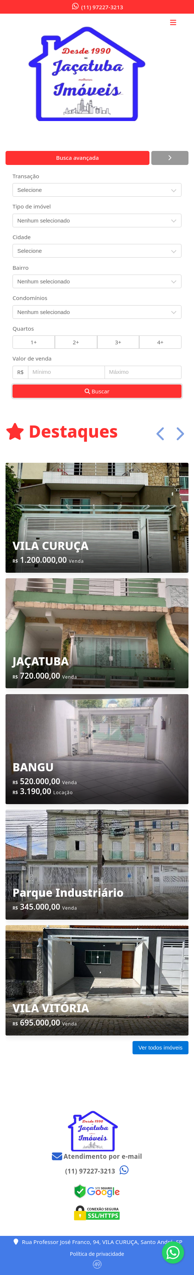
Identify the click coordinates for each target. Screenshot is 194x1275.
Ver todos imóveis (160, 1047)
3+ (118, 342)
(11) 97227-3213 (102, 7)
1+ (34, 342)
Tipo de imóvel (32, 206)
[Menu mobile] (97, 69)
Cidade (22, 237)
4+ (160, 342)
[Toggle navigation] (173, 23)
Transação (26, 176)
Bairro (21, 267)
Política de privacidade (97, 1253)
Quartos (23, 328)
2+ (76, 342)
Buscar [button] (97, 391)
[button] (161, 433)
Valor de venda (32, 358)
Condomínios (30, 297)
